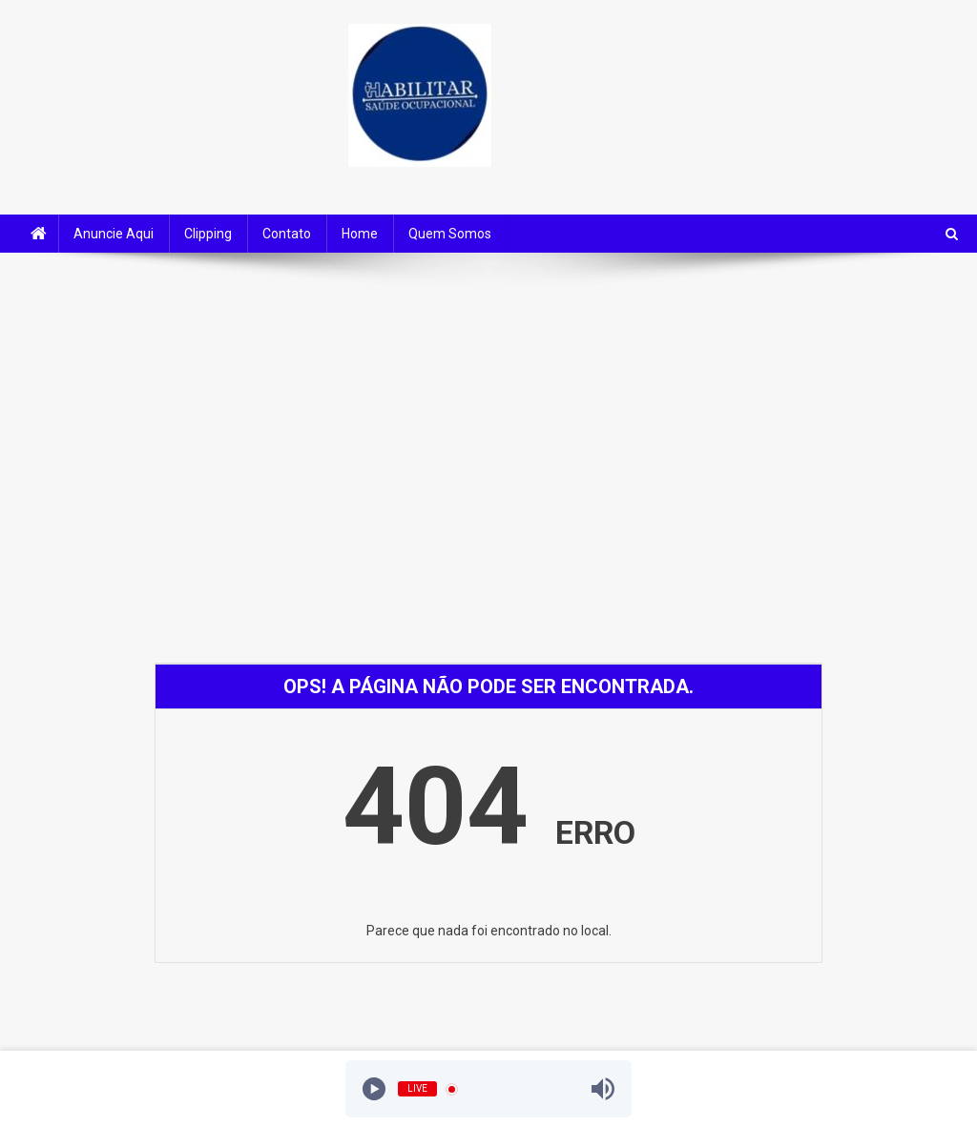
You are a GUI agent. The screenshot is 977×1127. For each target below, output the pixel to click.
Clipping (208, 233)
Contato (286, 233)
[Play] (374, 1089)
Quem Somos (449, 233)
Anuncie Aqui (113, 233)
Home (360, 233)
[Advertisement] (488, 414)
